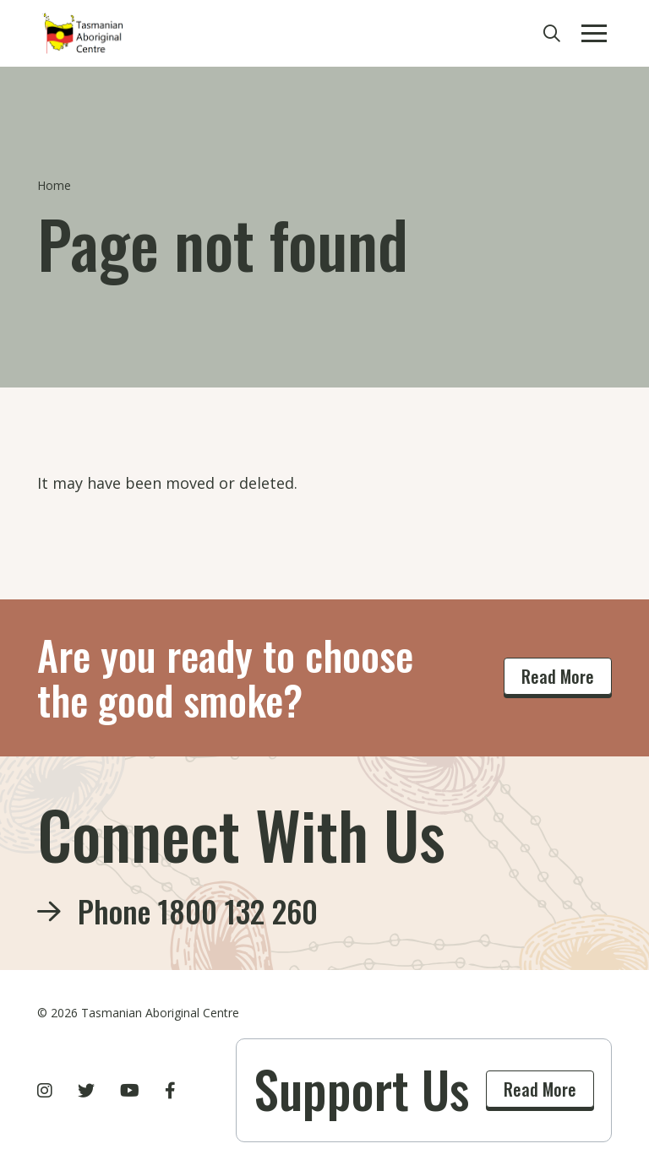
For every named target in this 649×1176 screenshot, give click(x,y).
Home (54, 185)
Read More (557, 676)
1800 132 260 (238, 910)
